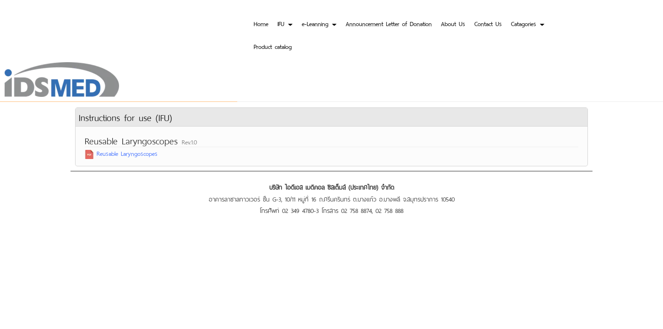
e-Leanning (319, 23)
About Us (453, 23)
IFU (285, 23)
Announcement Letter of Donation (389, 23)
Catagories (527, 23)
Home (261, 23)
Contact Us (488, 23)
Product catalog (273, 46)
